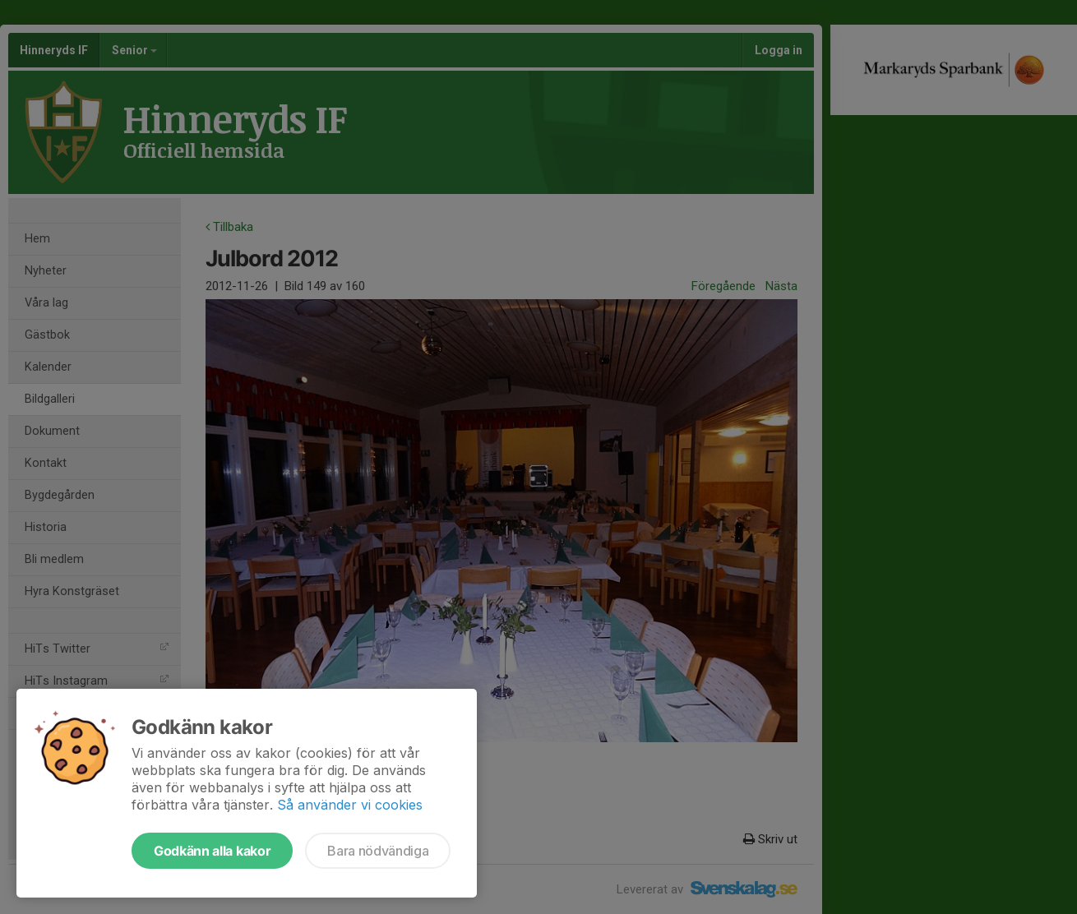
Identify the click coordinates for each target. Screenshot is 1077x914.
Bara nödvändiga (377, 850)
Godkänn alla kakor (212, 850)
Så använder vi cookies (350, 804)
